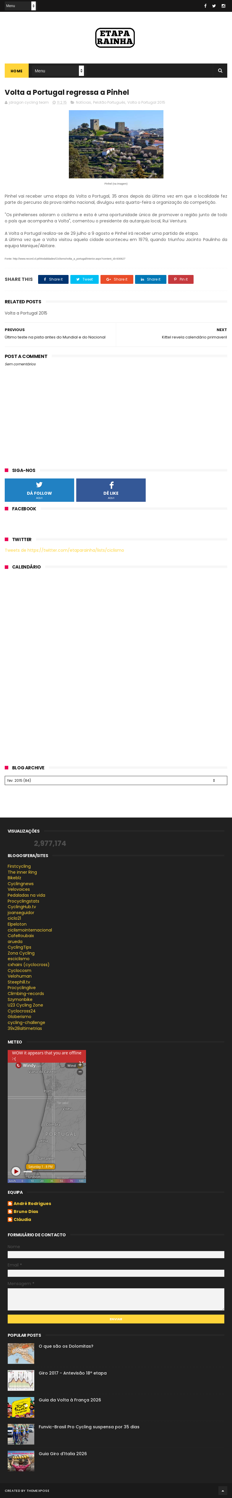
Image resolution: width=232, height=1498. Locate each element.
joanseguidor (21, 913)
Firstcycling (19, 866)
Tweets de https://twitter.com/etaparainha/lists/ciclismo (64, 550)
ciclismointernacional (30, 930)
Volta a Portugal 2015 (146, 102)
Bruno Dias (26, 1211)
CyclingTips (19, 947)
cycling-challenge (26, 1022)
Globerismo (19, 1017)
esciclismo (19, 959)
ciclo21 (14, 918)
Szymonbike (20, 999)
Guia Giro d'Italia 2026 (63, 1454)
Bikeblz (14, 878)
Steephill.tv (19, 982)
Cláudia (22, 1219)
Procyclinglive (22, 988)
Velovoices (19, 889)
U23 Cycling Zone (25, 1005)
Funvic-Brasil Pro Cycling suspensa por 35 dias (89, 1427)
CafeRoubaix (21, 936)
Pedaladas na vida (26, 895)
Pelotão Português (109, 102)
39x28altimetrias (25, 1028)
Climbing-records (26, 994)
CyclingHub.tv (22, 907)
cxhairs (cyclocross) (29, 965)
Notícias (83, 102)
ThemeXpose (38, 1490)
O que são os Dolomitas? (66, 1346)
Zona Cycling (21, 953)
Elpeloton (17, 924)
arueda (15, 942)
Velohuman (20, 976)
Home (17, 71)
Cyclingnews (21, 884)
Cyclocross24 (22, 1011)
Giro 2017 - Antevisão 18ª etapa (73, 1373)
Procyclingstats (23, 901)
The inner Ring (22, 872)
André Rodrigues (32, 1203)
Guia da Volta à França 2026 (70, 1400)
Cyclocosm (19, 970)
